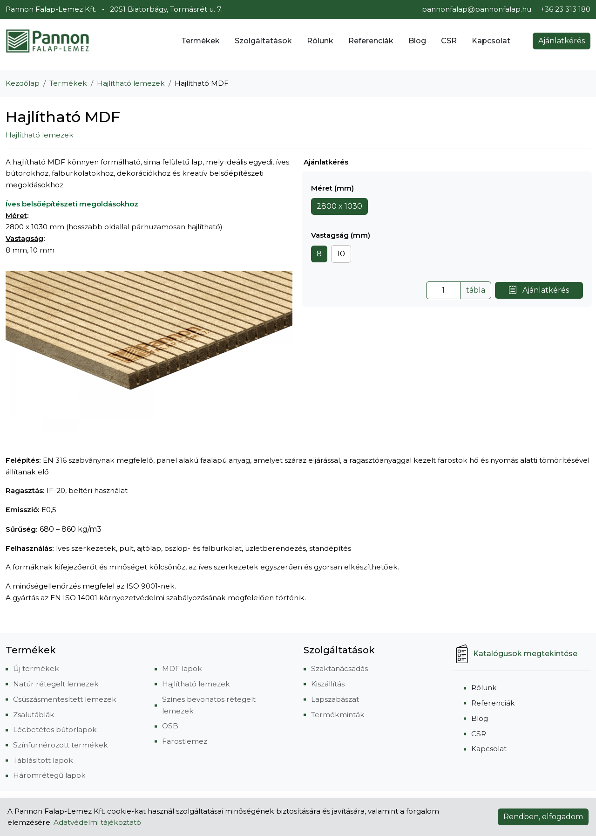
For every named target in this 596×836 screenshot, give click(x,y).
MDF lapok (182, 668)
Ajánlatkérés (561, 40)
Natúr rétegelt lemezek (56, 683)
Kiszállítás (328, 683)
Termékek (200, 40)
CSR (449, 40)
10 (341, 253)
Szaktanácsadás (339, 668)
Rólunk (320, 40)
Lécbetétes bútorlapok (55, 729)
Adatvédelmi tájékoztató (97, 822)
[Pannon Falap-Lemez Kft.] (47, 41)
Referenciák (370, 40)
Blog (417, 40)
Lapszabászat (335, 699)
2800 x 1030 (339, 206)
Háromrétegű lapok (49, 775)
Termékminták (338, 714)
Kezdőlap (23, 83)
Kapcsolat (491, 40)
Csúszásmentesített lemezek (64, 699)
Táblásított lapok (43, 760)
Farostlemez (184, 741)
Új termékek (36, 668)
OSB (170, 725)
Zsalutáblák (33, 714)
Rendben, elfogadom (543, 816)
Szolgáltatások (263, 40)
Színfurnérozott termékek (60, 744)
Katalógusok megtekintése (515, 653)
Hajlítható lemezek (131, 83)
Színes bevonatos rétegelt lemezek (209, 705)
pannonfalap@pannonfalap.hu (476, 9)
